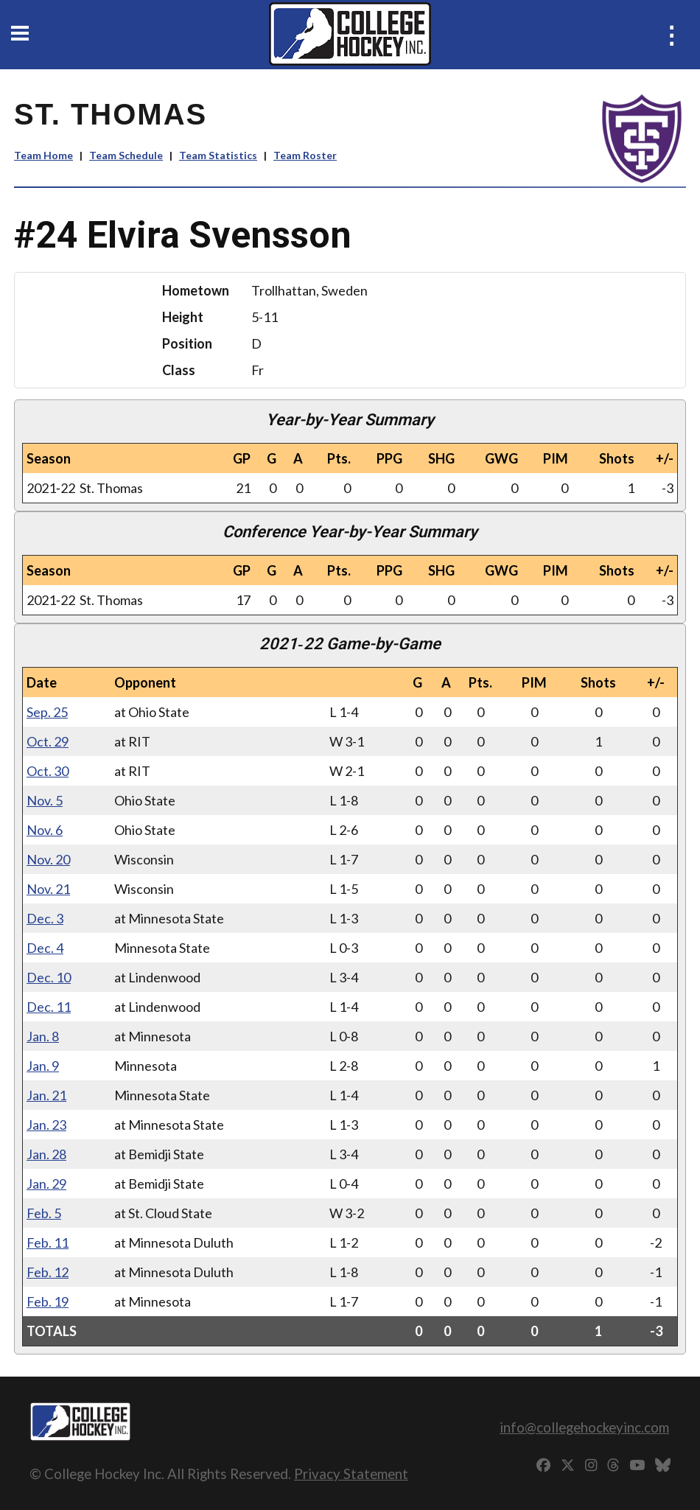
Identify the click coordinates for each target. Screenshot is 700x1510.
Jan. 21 (46, 1095)
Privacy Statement (351, 1473)
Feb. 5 (44, 1213)
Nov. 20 (48, 859)
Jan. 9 (43, 1066)
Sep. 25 (47, 712)
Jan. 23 (46, 1124)
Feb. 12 (48, 1272)
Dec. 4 (45, 948)
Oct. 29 (48, 741)
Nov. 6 (45, 830)
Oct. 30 (48, 771)
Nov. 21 (48, 889)
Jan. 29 (46, 1183)
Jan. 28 (46, 1154)
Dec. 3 (45, 918)
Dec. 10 (49, 977)
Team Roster (305, 155)
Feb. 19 (48, 1301)
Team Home (43, 155)
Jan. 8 (43, 1036)
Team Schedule (126, 155)
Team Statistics (218, 155)
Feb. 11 (48, 1242)
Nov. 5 (45, 800)
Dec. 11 (49, 1007)
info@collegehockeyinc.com (584, 1427)
